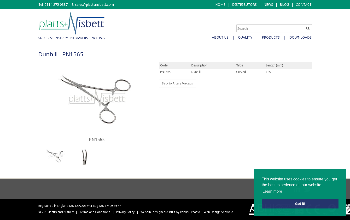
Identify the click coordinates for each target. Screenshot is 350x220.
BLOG (284, 4)
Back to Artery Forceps (177, 83)
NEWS (268, 4)
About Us (220, 37)
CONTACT (304, 4)
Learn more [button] (272, 191)
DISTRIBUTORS (244, 4)
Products (271, 37)
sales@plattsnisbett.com (94, 4)
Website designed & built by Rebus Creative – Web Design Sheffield (186, 212)
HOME (220, 4)
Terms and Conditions (95, 212)
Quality (245, 37)
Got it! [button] (300, 204)
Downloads (300, 37)
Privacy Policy (125, 212)
